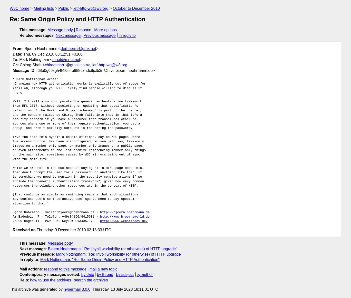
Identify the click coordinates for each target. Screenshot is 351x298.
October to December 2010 (136, 8)
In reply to (127, 35)
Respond (83, 30)
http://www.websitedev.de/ (124, 221)
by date (87, 274)
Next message (68, 35)
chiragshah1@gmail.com (66, 65)
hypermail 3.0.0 (77, 289)
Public (63, 8)
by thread (105, 274)
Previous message (100, 35)
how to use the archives (50, 280)
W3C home (19, 8)
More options (105, 30)
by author (144, 274)
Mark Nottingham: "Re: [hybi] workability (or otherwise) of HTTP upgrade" (119, 254)
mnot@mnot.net (66, 60)
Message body (60, 30)
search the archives (91, 280)
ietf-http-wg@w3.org (90, 8)
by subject (125, 274)
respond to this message (65, 269)
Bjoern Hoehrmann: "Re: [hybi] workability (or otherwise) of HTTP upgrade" (112, 249)
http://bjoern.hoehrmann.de (125, 212)
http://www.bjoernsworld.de (125, 217)
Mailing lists (44, 8)
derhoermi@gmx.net (78, 49)
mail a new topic (103, 269)
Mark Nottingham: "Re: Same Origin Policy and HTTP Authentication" (100, 260)
